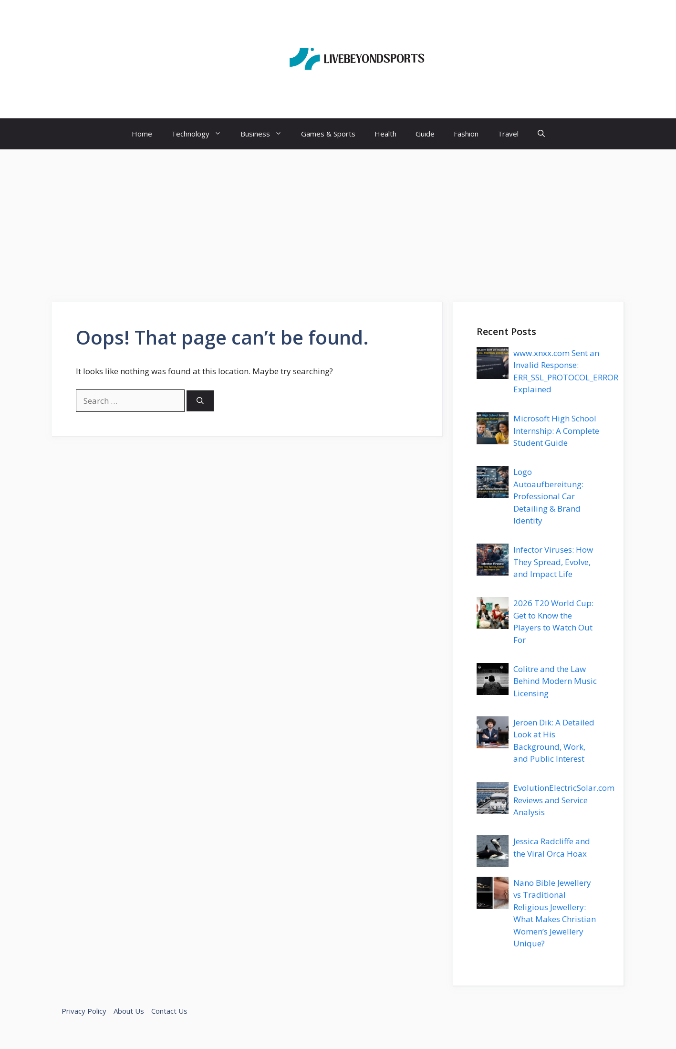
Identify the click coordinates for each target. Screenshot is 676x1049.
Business (265, 133)
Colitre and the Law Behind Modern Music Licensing (555, 681)
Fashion (466, 133)
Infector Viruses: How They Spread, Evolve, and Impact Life (553, 561)
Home (142, 133)
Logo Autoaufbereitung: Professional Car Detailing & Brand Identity (548, 496)
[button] (541, 133)
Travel (508, 133)
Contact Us (169, 1011)
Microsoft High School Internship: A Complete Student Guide (556, 430)
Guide (425, 133)
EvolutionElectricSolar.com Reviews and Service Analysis (563, 800)
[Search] (200, 401)
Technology (201, 133)
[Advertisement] (338, 221)
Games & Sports (328, 133)
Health (385, 133)
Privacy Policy (84, 1011)
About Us (129, 1011)
